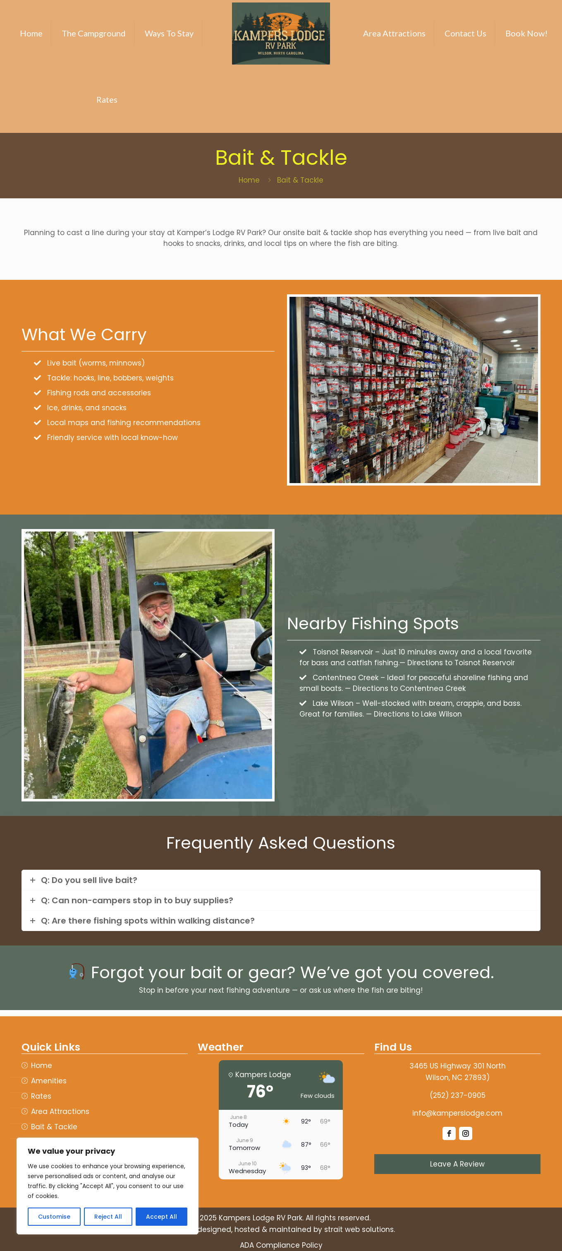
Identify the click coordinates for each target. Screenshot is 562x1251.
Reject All (108, 1217)
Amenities (49, 1081)
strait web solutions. (359, 1229)
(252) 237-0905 (457, 1095)
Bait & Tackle (54, 1127)
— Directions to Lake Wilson (414, 714)
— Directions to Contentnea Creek (405, 688)
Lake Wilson (333, 703)
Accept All (161, 1217)
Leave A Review (457, 1164)
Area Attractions (60, 1111)
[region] (107, 1186)
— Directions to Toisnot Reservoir (457, 663)
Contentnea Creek (345, 678)
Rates (41, 1096)
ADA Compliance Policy (281, 1245)
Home (249, 180)
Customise (54, 1217)
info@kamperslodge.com (457, 1113)
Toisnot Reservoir (343, 652)
